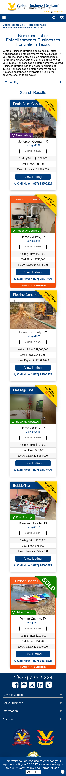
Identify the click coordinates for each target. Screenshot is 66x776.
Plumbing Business (27, 199)
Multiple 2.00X (33, 247)
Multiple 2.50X (33, 437)
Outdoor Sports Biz (27, 581)
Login (47, 11)
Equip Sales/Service (28, 104)
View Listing (33, 177)
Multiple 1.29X (33, 628)
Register (58, 11)
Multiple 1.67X (33, 533)
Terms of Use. (50, 768)
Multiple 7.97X (33, 342)
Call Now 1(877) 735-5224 (33, 183)
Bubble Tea (21, 485)
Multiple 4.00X (33, 151)
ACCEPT (33, 772)
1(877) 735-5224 (33, 677)
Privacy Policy (24, 768)
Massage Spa (23, 390)
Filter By (12, 82)
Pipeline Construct (26, 295)
